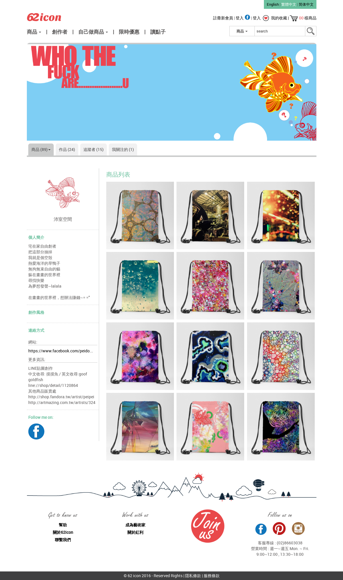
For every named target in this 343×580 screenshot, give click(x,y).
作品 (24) (67, 149)
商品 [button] (34, 31)
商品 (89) (41, 149)
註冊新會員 (223, 18)
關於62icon (63, 532)
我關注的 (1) (123, 149)
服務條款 (212, 575)
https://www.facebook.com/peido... (60, 350)
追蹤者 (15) (93, 149)
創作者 (59, 31)
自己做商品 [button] (93, 31)
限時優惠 (129, 31)
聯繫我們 (63, 539)
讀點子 (158, 31)
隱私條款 (193, 575)
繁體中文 (288, 4)
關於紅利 (135, 532)
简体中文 (306, 4)
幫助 (63, 525)
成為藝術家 (135, 525)
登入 (243, 18)
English (273, 4)
